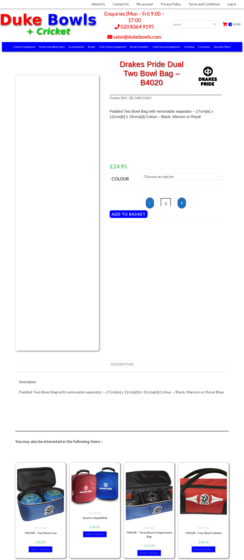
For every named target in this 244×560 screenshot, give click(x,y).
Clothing (189, 46)
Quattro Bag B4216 (95, 517)
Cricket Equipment (24, 46)
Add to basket (129, 213)
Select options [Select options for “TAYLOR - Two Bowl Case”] (40, 549)
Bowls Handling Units (52, 46)
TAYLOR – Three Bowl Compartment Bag (149, 534)
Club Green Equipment (112, 46)
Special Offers (222, 46)
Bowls (91, 46)
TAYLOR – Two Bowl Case (40, 532)
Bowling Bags (51, 53)
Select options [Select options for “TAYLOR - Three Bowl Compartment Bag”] (149, 552)
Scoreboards (76, 46)
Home (16, 53)
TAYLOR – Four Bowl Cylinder (203, 532)
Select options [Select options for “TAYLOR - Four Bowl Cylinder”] (203, 549)
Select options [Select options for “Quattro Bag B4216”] (95, 534)
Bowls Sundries (139, 46)
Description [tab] (122, 364)
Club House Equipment (166, 46)
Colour (120, 178)
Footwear (204, 46)
